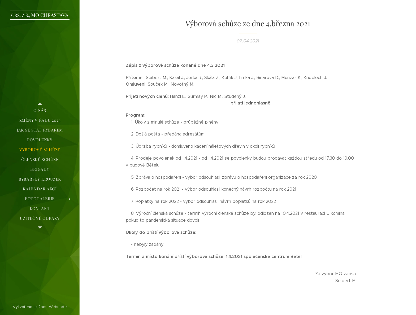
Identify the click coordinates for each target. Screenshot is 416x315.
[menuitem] (40, 110)
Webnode (58, 306)
